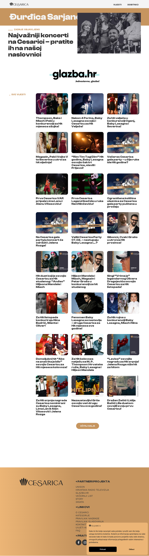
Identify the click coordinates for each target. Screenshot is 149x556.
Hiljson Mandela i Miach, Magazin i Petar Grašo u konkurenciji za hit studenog (84, 281)
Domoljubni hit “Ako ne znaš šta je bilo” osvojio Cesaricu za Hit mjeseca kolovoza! (51, 363)
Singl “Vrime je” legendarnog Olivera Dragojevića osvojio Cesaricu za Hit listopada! (122, 281)
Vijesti (117, 4)
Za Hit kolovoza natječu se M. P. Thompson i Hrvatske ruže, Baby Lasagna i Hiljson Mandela (87, 364)
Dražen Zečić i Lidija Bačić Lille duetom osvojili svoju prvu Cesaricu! (121, 404)
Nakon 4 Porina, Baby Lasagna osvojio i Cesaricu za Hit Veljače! (86, 122)
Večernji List (84, 496)
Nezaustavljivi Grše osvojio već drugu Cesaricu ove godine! (86, 403)
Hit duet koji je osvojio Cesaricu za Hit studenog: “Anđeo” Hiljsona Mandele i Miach (51, 281)
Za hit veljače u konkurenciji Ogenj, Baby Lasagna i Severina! (121, 122)
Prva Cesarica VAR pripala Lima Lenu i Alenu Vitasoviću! (50, 201)
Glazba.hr (82, 493)
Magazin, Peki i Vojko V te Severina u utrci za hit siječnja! (52, 159)
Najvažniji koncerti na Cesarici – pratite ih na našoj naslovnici (40, 45)
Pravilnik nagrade (87, 518)
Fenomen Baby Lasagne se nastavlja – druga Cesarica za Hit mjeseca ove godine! (86, 323)
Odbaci (131, 549)
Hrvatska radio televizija (92, 490)
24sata (80, 502)
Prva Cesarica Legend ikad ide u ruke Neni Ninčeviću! (87, 201)
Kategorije (83, 515)
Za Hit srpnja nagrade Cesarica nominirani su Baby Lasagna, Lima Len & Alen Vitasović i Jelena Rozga (51, 407)
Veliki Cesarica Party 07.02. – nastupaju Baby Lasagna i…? (86, 240)
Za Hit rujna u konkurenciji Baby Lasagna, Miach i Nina (122, 320)
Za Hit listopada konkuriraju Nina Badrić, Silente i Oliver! (48, 321)
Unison (80, 487)
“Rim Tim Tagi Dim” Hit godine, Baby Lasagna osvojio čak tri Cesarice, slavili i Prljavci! (87, 162)
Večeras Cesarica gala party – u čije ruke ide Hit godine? (123, 159)
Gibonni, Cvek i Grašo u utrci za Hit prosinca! (122, 240)
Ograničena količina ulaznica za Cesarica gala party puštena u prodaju (122, 202)
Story (79, 499)
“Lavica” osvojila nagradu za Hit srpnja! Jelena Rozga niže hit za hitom (123, 363)
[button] (87, 426)
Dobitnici (133, 4)
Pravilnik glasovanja (90, 521)
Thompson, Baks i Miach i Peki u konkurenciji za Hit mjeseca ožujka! (49, 122)
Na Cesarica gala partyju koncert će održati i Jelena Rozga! (49, 241)
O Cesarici (82, 512)
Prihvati (103, 549)
